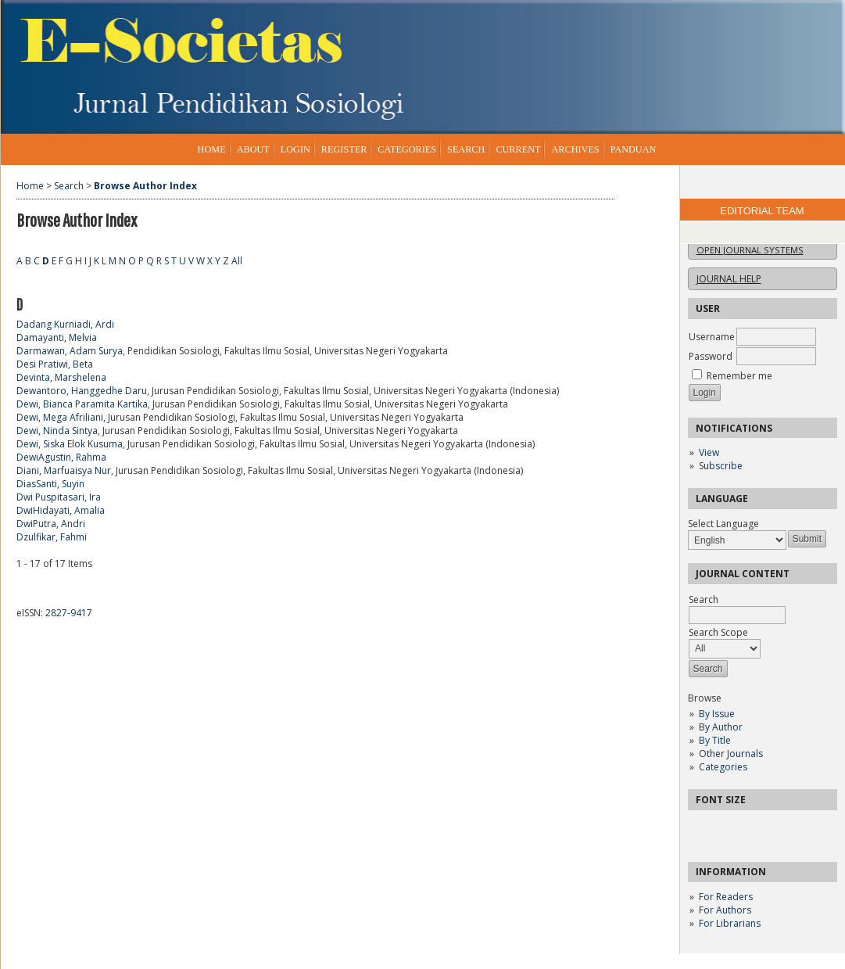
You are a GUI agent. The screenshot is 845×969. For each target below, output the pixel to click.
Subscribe (721, 465)
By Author (721, 727)
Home (212, 149)
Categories (723, 766)
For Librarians (730, 923)
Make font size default (727, 827)
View (709, 452)
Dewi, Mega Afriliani (59, 417)
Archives (575, 149)
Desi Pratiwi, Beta (54, 364)
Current (518, 149)
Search (466, 149)
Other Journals (731, 753)
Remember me (739, 375)
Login (295, 149)
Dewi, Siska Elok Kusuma (69, 443)
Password (710, 356)
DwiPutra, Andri (50, 523)
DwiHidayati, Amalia (60, 510)
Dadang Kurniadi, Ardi (65, 324)
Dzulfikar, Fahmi (51, 537)
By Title (715, 740)
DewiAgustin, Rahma (61, 457)
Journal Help (728, 278)
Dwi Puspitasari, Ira (58, 497)
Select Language (723, 523)
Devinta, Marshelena (61, 377)
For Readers (726, 896)
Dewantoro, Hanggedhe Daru (81, 390)
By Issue (717, 713)
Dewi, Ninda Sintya (57, 430)
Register (344, 149)
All (236, 260)
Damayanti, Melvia (56, 337)
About (253, 149)
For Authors (725, 910)
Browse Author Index (145, 185)
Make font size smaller (702, 827)
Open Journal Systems (750, 250)
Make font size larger (752, 827)
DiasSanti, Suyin (50, 483)
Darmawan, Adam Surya (69, 350)
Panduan (633, 149)
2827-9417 (68, 612)
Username (712, 336)
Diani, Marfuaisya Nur (63, 470)
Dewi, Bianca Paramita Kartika (82, 404)
